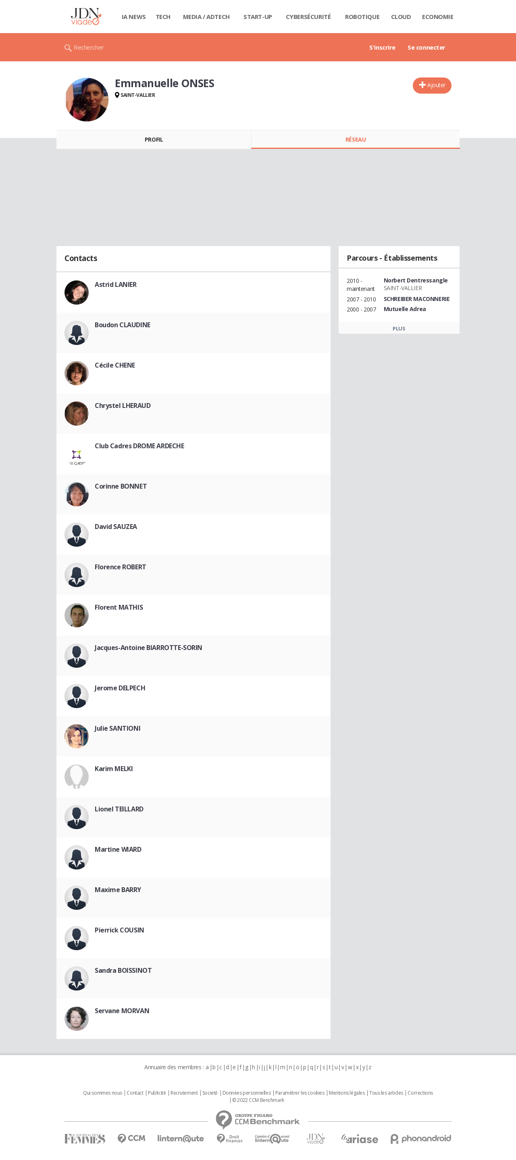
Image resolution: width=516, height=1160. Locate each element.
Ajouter (436, 85)
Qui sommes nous (102, 1093)
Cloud (401, 17)
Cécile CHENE (115, 365)
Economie (438, 17)
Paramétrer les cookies (300, 1093)
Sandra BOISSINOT (123, 970)
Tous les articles (386, 1093)
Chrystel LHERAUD (122, 405)
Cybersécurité (308, 17)
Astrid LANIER (116, 284)
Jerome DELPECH (120, 687)
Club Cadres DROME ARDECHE (139, 445)
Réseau (355, 139)
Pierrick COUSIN (119, 930)
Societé (210, 1093)
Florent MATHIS (119, 607)
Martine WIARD (118, 849)
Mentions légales (346, 1093)
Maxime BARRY (118, 889)
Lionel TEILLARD (119, 809)
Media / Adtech (206, 17)
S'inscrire (382, 47)
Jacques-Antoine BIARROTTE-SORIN (148, 647)
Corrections (420, 1093)
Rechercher (89, 47)
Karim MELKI (114, 768)
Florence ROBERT (120, 566)
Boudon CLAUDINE (122, 324)
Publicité (157, 1093)
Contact (135, 1093)
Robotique (362, 17)
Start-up (257, 17)
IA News (134, 17)
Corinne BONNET (121, 486)
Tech (163, 17)
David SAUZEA (116, 526)
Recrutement (184, 1093)
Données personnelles (247, 1093)
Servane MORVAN (122, 1010)
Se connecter (426, 47)
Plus (399, 328)
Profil (154, 139)
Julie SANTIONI (117, 728)
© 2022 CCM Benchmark (258, 1100)
